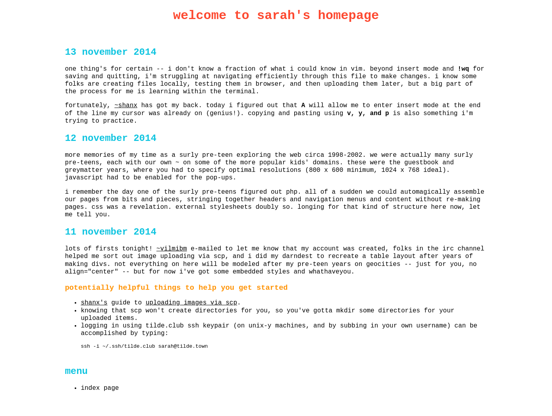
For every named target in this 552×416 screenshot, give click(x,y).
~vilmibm (171, 248)
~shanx (125, 105)
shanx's (94, 302)
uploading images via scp (191, 302)
